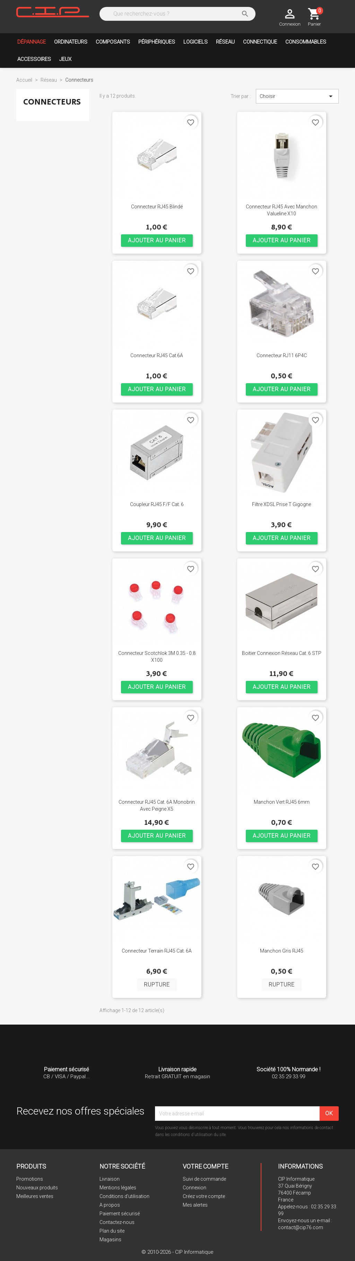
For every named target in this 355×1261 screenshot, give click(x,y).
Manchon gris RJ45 (281, 951)
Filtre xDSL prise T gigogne (281, 504)
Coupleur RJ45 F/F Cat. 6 (157, 504)
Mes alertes (195, 1205)
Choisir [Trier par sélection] (297, 96)
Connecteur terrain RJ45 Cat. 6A (157, 951)
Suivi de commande (204, 1179)
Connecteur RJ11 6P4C (282, 355)
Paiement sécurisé (119, 1213)
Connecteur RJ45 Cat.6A (156, 355)
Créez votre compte (204, 1196)
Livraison (109, 1179)
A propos (109, 1205)
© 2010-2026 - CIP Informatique (177, 1252)
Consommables (305, 42)
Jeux (65, 59)
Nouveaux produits (37, 1187)
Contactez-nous (117, 1222)
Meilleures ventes (34, 1196)
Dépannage (31, 42)
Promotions (29, 1179)
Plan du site (111, 1231)
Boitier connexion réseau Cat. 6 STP (281, 653)
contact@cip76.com (300, 1227)
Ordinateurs (70, 42)
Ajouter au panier (157, 240)
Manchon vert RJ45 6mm (282, 802)
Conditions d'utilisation (124, 1196)
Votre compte (205, 1166)
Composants (113, 42)
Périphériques (156, 42)
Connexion (194, 1187)
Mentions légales (117, 1187)
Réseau (225, 42)
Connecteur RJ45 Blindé (157, 206)
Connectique (260, 42)
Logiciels (195, 42)
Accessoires (34, 59)
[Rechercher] (176, 14)
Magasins (110, 1239)
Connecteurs (52, 102)
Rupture (157, 984)
